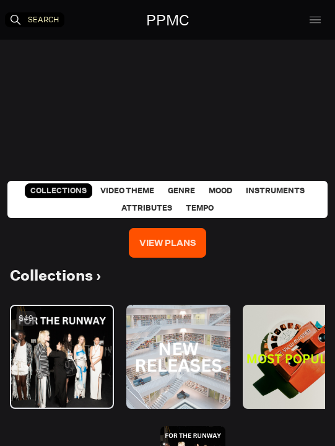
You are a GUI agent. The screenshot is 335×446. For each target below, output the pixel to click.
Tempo (200, 208)
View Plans (167, 242)
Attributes (146, 208)
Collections (58, 190)
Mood (220, 190)
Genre (181, 190)
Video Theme (127, 190)
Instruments (275, 190)
